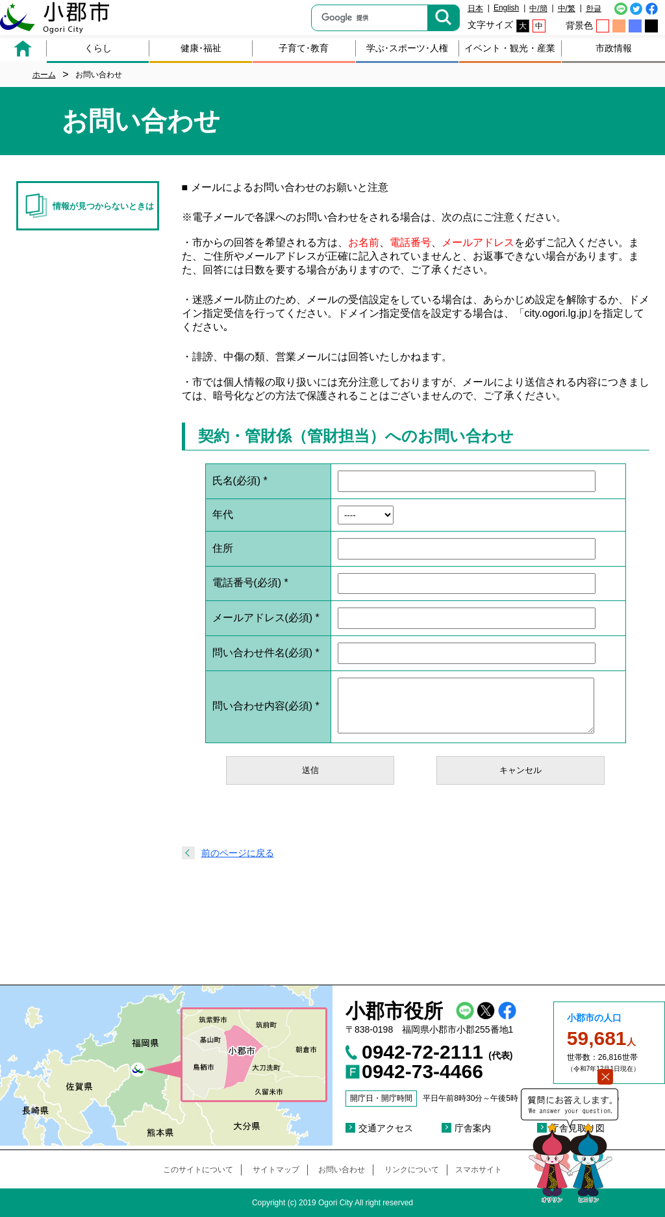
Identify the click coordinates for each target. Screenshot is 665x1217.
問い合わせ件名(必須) (266, 652)
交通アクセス (385, 1128)
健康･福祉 (201, 48)
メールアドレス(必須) (266, 617)
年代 (222, 514)
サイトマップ (276, 1169)
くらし (98, 48)
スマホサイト (478, 1169)
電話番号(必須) (250, 582)
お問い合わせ (341, 1169)
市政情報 (614, 48)
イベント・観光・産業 (509, 48)
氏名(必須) (240, 480)
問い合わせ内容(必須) (266, 705)
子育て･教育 (304, 48)
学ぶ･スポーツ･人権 (407, 48)
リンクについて (411, 1169)
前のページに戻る (237, 853)
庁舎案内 (473, 1128)
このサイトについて (198, 1169)
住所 (222, 548)
